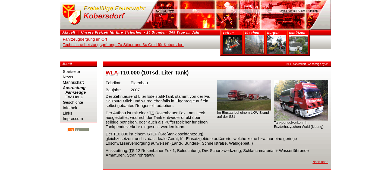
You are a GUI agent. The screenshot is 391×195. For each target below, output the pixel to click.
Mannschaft (73, 82)
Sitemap (313, 10)
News (68, 76)
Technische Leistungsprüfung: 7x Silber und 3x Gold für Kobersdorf (123, 44)
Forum (292, 10)
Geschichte (73, 102)
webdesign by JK (318, 64)
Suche (301, 10)
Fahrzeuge (75, 92)
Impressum (73, 118)
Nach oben (320, 162)
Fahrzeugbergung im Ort (85, 39)
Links (67, 113)
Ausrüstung (74, 87)
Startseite (71, 71)
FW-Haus (74, 97)
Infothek (70, 107)
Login (282, 10)
